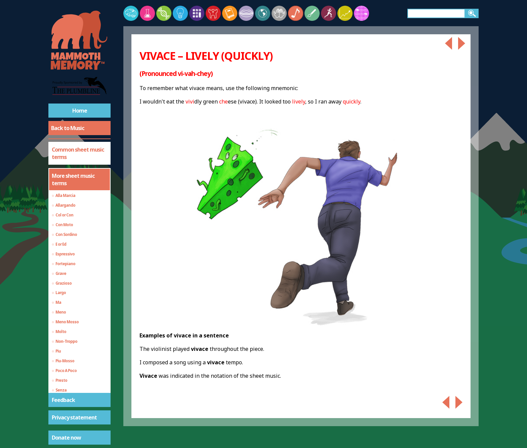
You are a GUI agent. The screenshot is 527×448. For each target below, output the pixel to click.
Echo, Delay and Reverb (79, 385)
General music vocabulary (69, 362)
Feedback (63, 400)
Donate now (66, 437)
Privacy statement (74, 417)
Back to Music (67, 128)
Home (79, 110)
